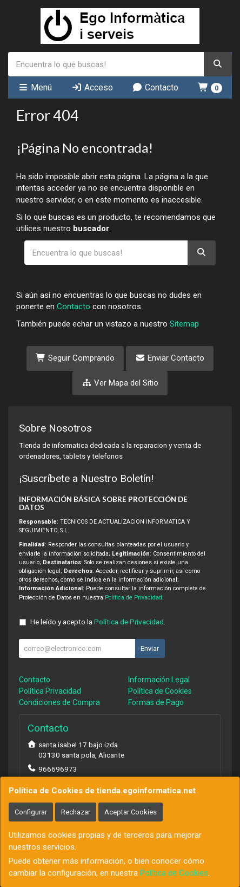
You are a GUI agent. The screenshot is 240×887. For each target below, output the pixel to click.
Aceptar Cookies (130, 812)
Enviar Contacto (169, 358)
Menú (35, 87)
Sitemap (184, 324)
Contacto (155, 87)
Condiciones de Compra (59, 702)
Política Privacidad (50, 691)
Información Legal (159, 679)
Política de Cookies (174, 873)
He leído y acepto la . (97, 621)
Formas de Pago (156, 702)
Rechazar (75, 812)
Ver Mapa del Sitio (120, 383)
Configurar (31, 812)
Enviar (150, 648)
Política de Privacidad (133, 597)
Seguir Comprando (75, 358)
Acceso (92, 87)
